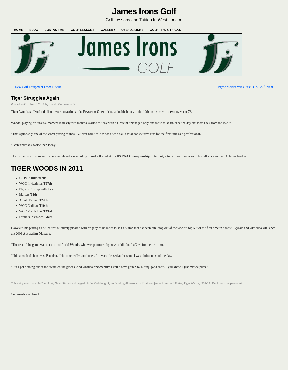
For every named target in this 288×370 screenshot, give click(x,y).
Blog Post (47, 283)
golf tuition (146, 283)
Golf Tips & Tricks (165, 30)
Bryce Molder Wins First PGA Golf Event (247, 87)
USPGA (206, 283)
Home (18, 30)
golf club (116, 283)
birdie (89, 283)
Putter (178, 283)
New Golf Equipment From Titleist (36, 87)
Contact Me (54, 30)
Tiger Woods (191, 283)
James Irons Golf (144, 11)
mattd (52, 104)
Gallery (108, 30)
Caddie (98, 283)
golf (106, 283)
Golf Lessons (82, 30)
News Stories (63, 283)
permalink (236, 283)
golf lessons (130, 283)
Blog (33, 30)
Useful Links (132, 30)
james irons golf (163, 283)
